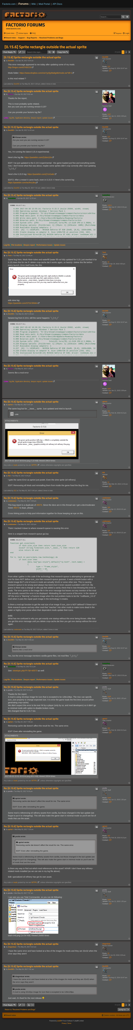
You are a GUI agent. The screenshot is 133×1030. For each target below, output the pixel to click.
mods (15, 465)
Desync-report (29, 245)
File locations (16, 245)
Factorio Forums (25, 24)
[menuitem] (22, 33)
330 (109, 507)
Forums (23, 3)
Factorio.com (9, 4)
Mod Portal (44, 4)
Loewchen (106, 195)
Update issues (59, 245)
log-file (11, 118)
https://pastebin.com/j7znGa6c (40, 174)
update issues (47, 118)
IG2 (103, 472)
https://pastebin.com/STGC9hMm (22, 303)
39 (108, 262)
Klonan (105, 104)
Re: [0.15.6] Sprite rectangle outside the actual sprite (31, 311)
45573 (39, 505)
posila (104, 687)
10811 (110, 205)
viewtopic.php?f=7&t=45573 (25, 670)
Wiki (33, 4)
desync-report (36, 118)
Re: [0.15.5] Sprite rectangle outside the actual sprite (31, 127)
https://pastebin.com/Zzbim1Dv (38, 157)
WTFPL (34, 465)
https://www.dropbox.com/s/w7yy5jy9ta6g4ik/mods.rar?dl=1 (46, 73)
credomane (106, 498)
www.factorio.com (13, 29)
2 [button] (126, 52)
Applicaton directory (22, 118)
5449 (109, 696)
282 (109, 411)
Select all (21, 205)
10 (108, 953)
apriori (104, 401)
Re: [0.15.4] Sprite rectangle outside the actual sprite (31, 91)
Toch (104, 252)
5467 (109, 114)
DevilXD (105, 57)
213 (109, 66)
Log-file (7, 245)
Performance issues (44, 245)
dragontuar (106, 944)
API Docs (57, 4)
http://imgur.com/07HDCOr (19, 67)
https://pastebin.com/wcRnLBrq (22, 182)
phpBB (59, 1021)
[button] (129, 52)
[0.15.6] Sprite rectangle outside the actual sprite (45, 47)
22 (108, 482)
